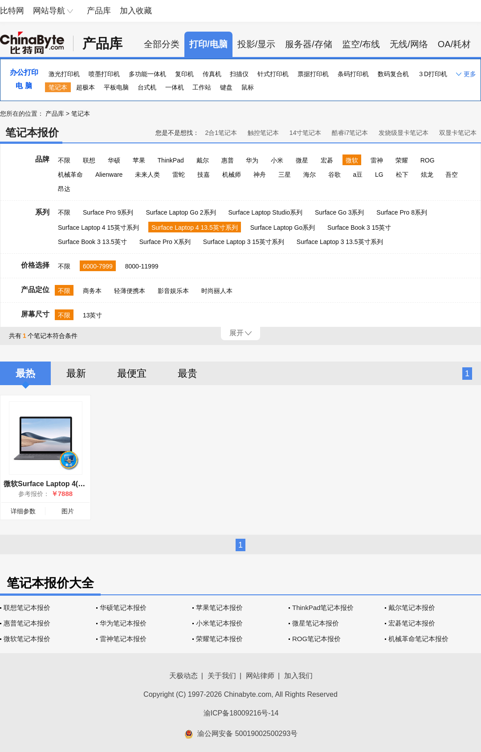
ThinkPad (171, 160)
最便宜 (132, 373)
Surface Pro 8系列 (401, 212)
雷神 (377, 160)
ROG (427, 160)
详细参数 (23, 511)
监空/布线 (361, 44)
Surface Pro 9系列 (108, 212)
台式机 (147, 87)
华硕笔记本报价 (123, 607)
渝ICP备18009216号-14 (241, 713)
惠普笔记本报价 (27, 623)
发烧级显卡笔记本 (403, 132)
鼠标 (247, 87)
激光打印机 (64, 73)
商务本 (92, 290)
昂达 (64, 188)
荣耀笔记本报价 (219, 638)
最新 (76, 373)
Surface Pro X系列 (165, 241)
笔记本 (58, 87)
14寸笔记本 (305, 132)
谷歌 (334, 174)
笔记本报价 (32, 132)
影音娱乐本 (173, 290)
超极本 (85, 87)
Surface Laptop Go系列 (282, 227)
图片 (67, 511)
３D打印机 (432, 73)
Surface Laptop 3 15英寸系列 (243, 241)
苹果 (139, 160)
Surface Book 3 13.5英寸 (92, 241)
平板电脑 (116, 87)
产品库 (99, 10)
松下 (402, 174)
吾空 (451, 174)
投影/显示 (256, 44)
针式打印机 (273, 73)
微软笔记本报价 (27, 638)
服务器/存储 (308, 44)
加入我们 (298, 675)
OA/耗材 (454, 44)
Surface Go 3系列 (339, 212)
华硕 (114, 160)
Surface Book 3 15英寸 (359, 227)
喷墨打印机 (104, 73)
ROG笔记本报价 (316, 638)
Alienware (108, 174)
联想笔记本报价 (27, 607)
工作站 (201, 87)
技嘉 (203, 174)
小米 (277, 160)
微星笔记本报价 (315, 623)
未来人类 (147, 174)
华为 (252, 160)
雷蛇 (178, 174)
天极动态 (183, 675)
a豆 (358, 174)
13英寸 (92, 315)
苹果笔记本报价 (219, 607)
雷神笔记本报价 (123, 638)
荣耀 (401, 160)
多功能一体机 (147, 73)
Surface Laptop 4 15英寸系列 (98, 227)
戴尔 (202, 160)
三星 (284, 174)
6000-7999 (98, 266)
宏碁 (327, 160)
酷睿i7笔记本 (350, 132)
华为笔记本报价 (123, 623)
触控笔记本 (263, 132)
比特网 (12, 10)
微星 (302, 160)
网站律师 (260, 675)
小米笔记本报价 (219, 623)
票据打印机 (313, 73)
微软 (352, 160)
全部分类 (161, 44)
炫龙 (427, 174)
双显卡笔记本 (458, 132)
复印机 (184, 73)
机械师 (231, 174)
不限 (64, 160)
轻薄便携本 (129, 290)
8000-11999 (142, 266)
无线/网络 (409, 44)
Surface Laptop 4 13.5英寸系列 (194, 227)
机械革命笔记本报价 (418, 638)
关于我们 (222, 675)
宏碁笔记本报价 (411, 623)
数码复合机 (393, 73)
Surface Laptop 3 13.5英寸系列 (340, 241)
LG (379, 174)
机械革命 (70, 174)
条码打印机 (353, 73)
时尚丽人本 (216, 290)
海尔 (309, 174)
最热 (25, 373)
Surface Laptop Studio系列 (265, 212)
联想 (89, 160)
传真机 (212, 73)
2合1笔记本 (221, 132)
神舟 (259, 174)
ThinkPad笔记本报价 (323, 607)
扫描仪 (239, 73)
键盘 (226, 87)
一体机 (174, 87)
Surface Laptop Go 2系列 (181, 212)
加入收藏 (136, 10)
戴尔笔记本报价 (411, 607)
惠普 (227, 160)
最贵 (187, 373)
